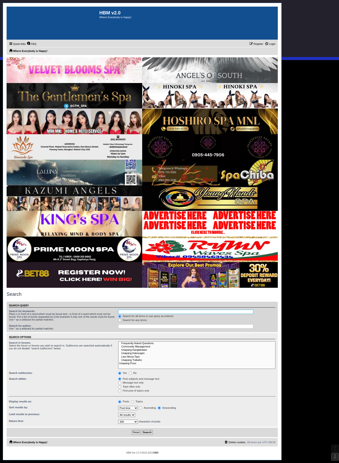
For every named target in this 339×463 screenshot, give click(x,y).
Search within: (18, 378)
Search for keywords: (22, 311)
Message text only (131, 382)
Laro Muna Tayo (197, 357)
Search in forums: (20, 342)
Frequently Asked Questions (197, 343)
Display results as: (20, 401)
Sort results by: (18, 407)
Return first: (16, 421)
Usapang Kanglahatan (197, 350)
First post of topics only (133, 390)
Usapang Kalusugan (197, 353)
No (133, 372)
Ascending (147, 407)
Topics (137, 401)
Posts (123, 401)
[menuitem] (31, 44)
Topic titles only (129, 386)
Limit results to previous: (24, 414)
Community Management (197, 346)
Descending (167, 407)
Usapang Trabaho (197, 360)
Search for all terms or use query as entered (145, 316)
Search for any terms (132, 320)
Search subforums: (20, 372)
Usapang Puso (197, 363)
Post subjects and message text (138, 378)
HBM (155, 452)
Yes (122, 372)
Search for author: (20, 325)
